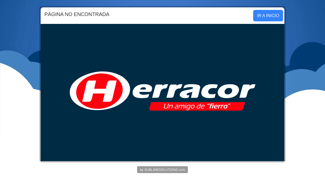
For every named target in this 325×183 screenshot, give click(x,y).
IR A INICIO (268, 15)
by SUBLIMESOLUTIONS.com (162, 170)
